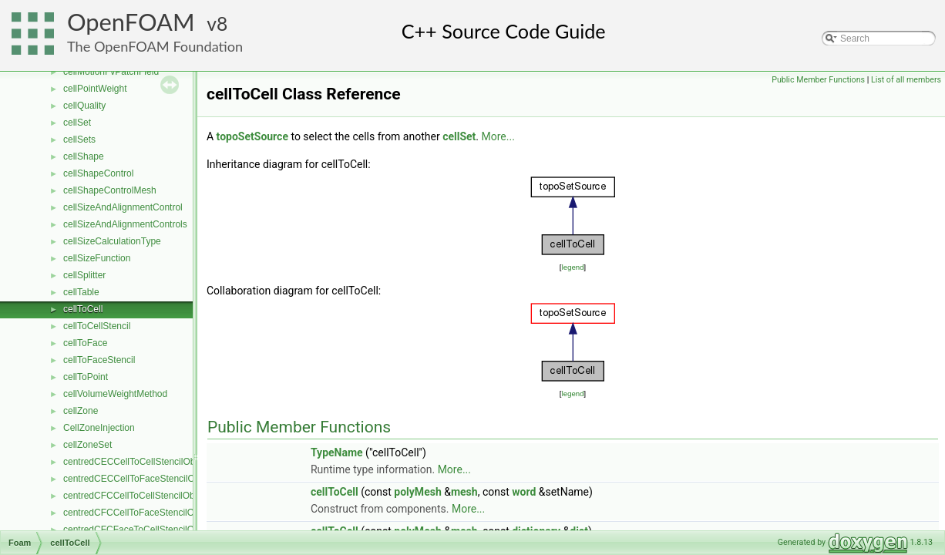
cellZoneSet (87, 444)
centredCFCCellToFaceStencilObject (138, 512)
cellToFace (85, 343)
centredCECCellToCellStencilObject (136, 461)
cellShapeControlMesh (109, 190)
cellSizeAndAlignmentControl (123, 207)
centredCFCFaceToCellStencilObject (138, 529)
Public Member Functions (818, 80)
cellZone (80, 410)
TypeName (337, 452)
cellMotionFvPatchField (111, 71)
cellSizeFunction (96, 258)
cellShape (83, 156)
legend (572, 267)
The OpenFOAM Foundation (155, 46)
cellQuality (84, 105)
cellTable (81, 292)
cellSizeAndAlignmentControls (125, 224)
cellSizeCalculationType (112, 241)
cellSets (79, 139)
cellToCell (83, 309)
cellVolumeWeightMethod (115, 393)
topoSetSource (252, 136)
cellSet (77, 122)
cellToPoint (85, 377)
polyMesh (417, 492)
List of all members (906, 80)
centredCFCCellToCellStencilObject (136, 495)
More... (498, 136)
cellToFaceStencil (99, 360)
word (524, 492)
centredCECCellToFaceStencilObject (138, 478)
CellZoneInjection (99, 427)
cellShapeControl (98, 173)
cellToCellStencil (96, 326)
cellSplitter (84, 275)
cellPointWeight (95, 88)
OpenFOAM (131, 22)
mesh (464, 492)
